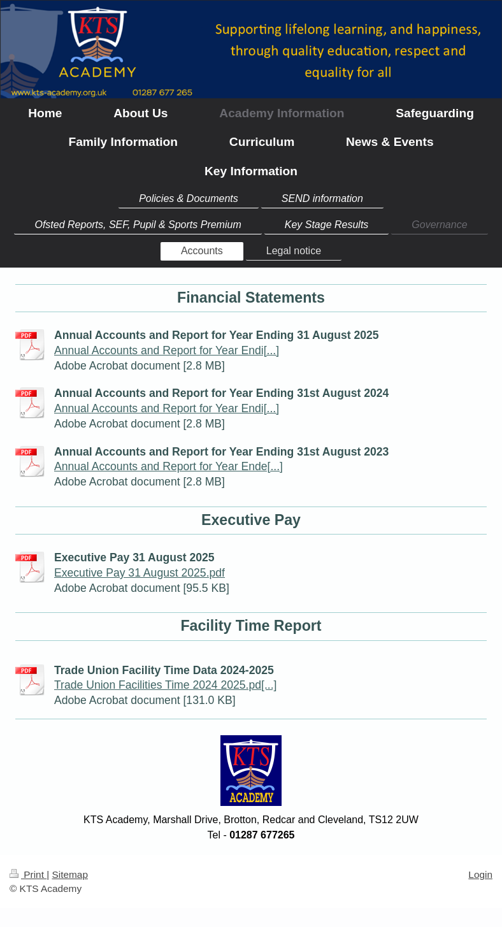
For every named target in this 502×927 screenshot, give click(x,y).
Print (28, 874)
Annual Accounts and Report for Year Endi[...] (166, 350)
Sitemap (69, 874)
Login (480, 874)
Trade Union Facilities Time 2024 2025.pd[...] (165, 685)
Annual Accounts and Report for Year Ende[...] (168, 466)
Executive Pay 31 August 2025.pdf (139, 572)
